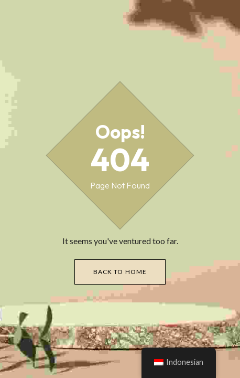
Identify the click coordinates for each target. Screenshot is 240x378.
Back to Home (120, 272)
